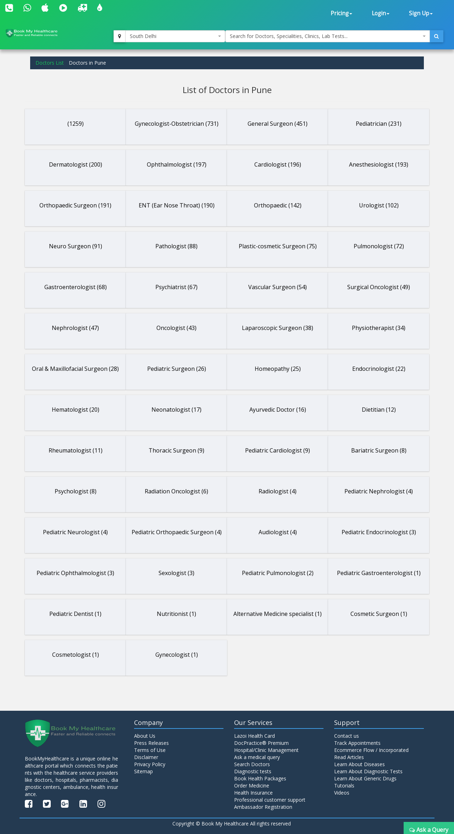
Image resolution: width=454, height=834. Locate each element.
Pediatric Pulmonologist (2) (278, 573)
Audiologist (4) (278, 532)
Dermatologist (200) (75, 164)
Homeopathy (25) (278, 369)
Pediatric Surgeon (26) (176, 369)
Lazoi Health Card (254, 735)
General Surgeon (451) (278, 124)
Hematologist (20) (75, 409)
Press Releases (151, 743)
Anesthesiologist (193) (378, 164)
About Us (144, 735)
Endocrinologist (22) (378, 369)
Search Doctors (252, 764)
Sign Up (421, 13)
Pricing (341, 13)
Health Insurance (253, 792)
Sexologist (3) (176, 573)
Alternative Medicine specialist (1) (277, 614)
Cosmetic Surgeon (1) (378, 614)
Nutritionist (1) (176, 614)
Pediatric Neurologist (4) (75, 532)
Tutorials (344, 785)
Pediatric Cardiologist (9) (277, 450)
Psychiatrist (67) (176, 287)
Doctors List (49, 62)
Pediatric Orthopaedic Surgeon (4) (177, 532)
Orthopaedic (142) (277, 205)
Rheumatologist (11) (76, 450)
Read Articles (349, 757)
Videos (341, 792)
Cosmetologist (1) (75, 655)
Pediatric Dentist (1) (75, 614)
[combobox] (175, 36)
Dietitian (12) (379, 409)
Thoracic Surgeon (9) (176, 450)
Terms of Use (150, 750)
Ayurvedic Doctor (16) (277, 409)
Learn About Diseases (359, 764)
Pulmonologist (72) (379, 246)
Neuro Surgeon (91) (75, 246)
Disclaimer (146, 757)
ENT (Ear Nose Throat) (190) (177, 205)
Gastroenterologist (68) (75, 287)
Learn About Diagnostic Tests (368, 771)
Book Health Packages (260, 778)
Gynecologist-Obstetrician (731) (176, 124)
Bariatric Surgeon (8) (378, 450)
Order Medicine (251, 785)
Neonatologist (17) (176, 409)
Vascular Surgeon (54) (277, 287)
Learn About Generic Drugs (365, 778)
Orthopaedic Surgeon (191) (75, 205)
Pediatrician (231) (379, 124)
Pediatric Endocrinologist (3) (379, 532)
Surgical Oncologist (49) (378, 287)
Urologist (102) (379, 205)
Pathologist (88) (176, 246)
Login (380, 13)
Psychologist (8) (75, 491)
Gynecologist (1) (176, 655)
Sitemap (143, 771)
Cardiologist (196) (277, 164)
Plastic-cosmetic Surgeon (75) (278, 246)
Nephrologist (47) (75, 328)
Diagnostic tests (252, 771)
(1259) (75, 124)
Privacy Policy (149, 764)
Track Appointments (357, 743)
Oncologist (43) (176, 328)
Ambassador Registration (263, 806)
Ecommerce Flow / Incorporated (371, 750)
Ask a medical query (257, 757)
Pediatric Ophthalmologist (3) (75, 573)
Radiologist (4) (278, 491)
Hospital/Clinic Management (266, 750)
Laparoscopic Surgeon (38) (277, 328)
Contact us (346, 735)
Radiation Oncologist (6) (176, 491)
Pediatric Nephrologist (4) (378, 491)
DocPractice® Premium (261, 743)
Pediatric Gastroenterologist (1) (379, 573)
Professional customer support (269, 799)
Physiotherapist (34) (378, 328)
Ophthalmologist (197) (176, 164)
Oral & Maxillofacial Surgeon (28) (75, 369)
